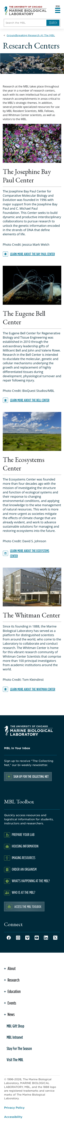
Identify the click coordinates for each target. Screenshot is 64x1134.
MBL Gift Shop (15, 1026)
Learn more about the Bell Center (29, 400)
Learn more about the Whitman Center (32, 689)
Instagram (18, 938)
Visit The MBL (15, 1059)
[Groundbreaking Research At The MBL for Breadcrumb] (31, 35)
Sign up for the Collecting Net (31, 776)
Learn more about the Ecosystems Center (29, 553)
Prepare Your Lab (23, 834)
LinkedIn (46, 938)
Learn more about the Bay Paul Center (32, 254)
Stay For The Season (19, 1048)
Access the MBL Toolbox (27, 906)
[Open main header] (57, 10)
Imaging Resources (23, 857)
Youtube (37, 938)
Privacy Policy (14, 1107)
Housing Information (25, 846)
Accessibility (13, 1116)
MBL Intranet (15, 1037)
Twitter (55, 938)
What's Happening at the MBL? (31, 881)
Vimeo (27, 938)
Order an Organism (24, 869)
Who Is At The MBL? (23, 892)
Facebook (9, 938)
